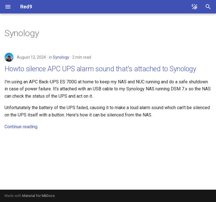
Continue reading (20, 126)
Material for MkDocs (38, 196)
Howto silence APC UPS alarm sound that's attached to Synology (100, 69)
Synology (61, 57)
